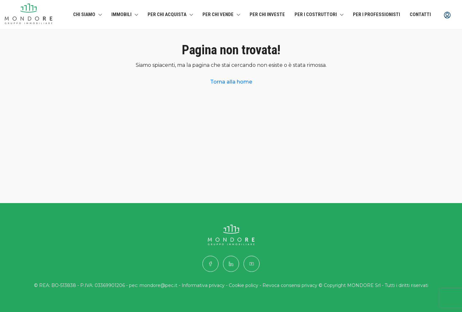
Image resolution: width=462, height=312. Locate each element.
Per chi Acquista (167, 14)
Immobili (121, 14)
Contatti (420, 14)
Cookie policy (243, 285)
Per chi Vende (218, 14)
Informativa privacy (203, 285)
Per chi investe (267, 14)
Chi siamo (84, 14)
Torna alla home (231, 82)
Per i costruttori (316, 14)
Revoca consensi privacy (289, 285)
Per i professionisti (376, 14)
